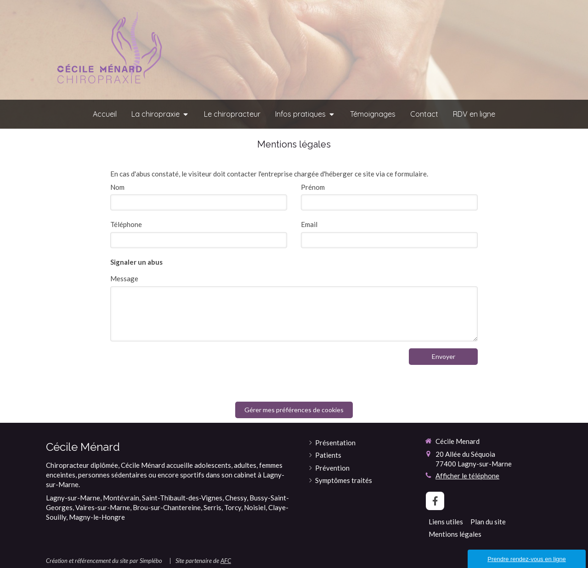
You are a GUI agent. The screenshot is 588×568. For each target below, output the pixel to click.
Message (124, 278)
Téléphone (126, 224)
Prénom (313, 187)
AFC (225, 560)
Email (309, 224)
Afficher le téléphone (467, 475)
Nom (117, 187)
